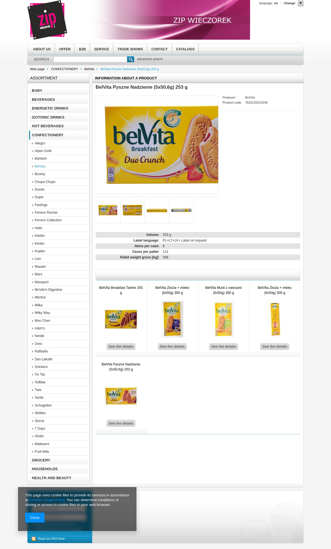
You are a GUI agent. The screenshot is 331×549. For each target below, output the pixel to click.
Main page (37, 69)
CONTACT (159, 49)
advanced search (150, 59)
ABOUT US (42, 49)
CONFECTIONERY (64, 69)
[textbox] (90, 59)
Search (130, 60)
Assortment (44, 78)
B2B (82, 49)
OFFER (65, 49)
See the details (121, 346)
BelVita (89, 69)
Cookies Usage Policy (46, 500)
